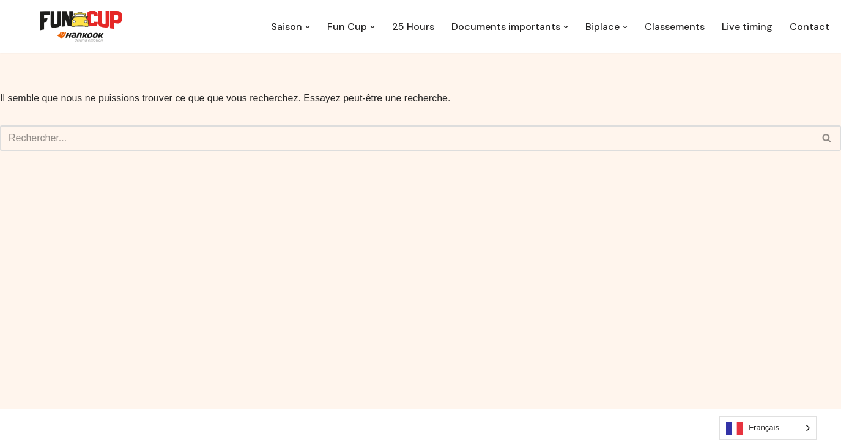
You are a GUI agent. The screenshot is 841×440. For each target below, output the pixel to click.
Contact (809, 26)
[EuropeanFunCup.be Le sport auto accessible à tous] (81, 26)
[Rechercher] (406, 138)
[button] (307, 26)
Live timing (747, 26)
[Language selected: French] (768, 428)
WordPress (185, 424)
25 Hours (413, 26)
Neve (83, 424)
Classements (675, 26)
